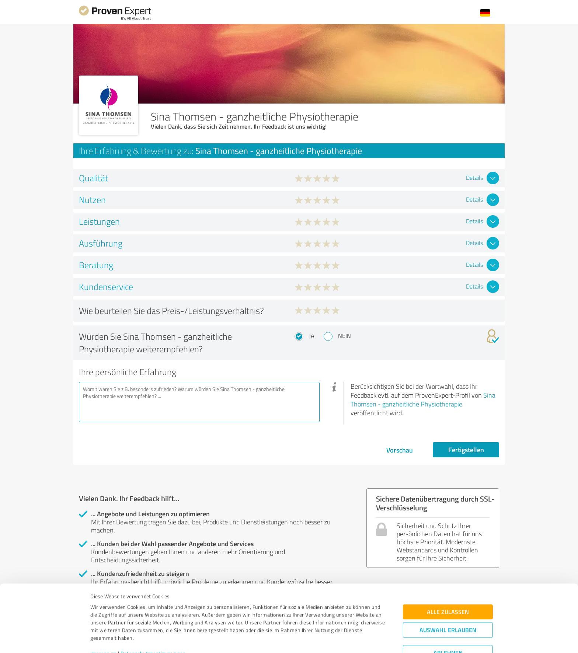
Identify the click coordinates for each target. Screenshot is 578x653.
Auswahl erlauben (447, 595)
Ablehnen (448, 618)
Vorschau (399, 450)
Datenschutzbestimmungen (153, 618)
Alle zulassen (448, 577)
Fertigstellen (466, 449)
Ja (311, 336)
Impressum (103, 618)
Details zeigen (340, 639)
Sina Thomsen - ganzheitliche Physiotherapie (423, 399)
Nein (344, 336)
